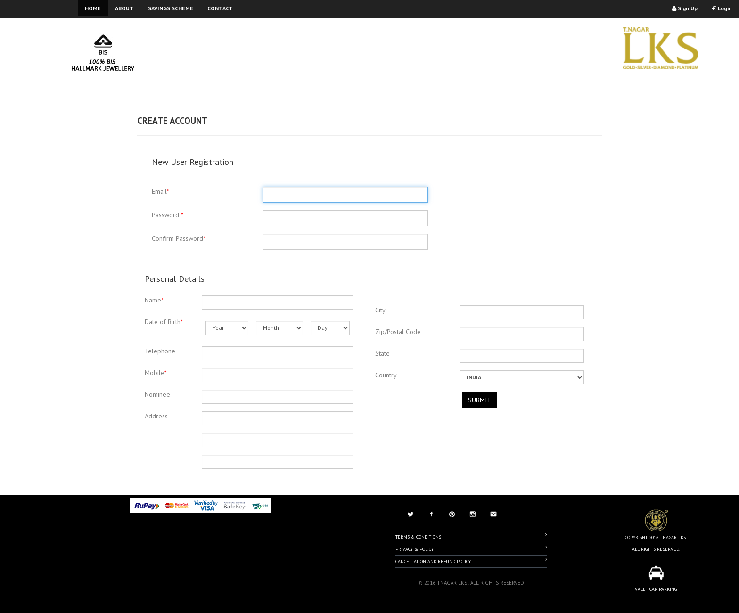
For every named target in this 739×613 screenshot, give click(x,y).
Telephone (160, 351)
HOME (93, 8)
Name (154, 300)
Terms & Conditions (471, 536)
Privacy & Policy (471, 548)
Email (160, 191)
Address (156, 416)
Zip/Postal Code (398, 331)
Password (167, 215)
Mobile (156, 372)
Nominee (157, 394)
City (380, 310)
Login (722, 8)
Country (386, 375)
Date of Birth (164, 322)
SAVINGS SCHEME (170, 8)
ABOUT (124, 8)
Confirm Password (178, 238)
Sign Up (685, 8)
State (382, 353)
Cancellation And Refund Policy (471, 560)
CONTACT (220, 8)
